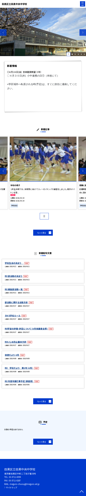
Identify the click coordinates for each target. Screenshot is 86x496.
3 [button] (78, 54)
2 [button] (75, 54)
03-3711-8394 (15, 476)
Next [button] (82, 32)
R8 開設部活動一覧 (14, 289)
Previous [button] (3, 32)
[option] (43, 32)
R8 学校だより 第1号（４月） (19, 367)
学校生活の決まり (14, 262)
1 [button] (72, 54)
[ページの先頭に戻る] (81, 492)
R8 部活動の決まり (14, 275)
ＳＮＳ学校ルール (13, 315)
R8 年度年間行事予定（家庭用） (19, 381)
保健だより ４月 (12, 354)
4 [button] (81, 54)
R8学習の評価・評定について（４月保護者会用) (26, 328)
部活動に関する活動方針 (16, 302)
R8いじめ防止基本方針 (16, 341)
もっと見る (41, 232)
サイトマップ (11, 487)
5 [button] (84, 54)
